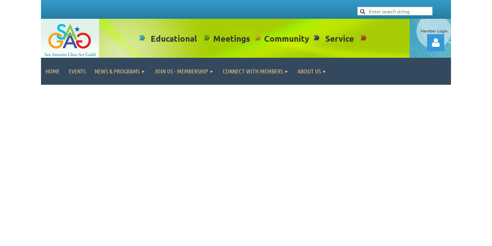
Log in (435, 42)
